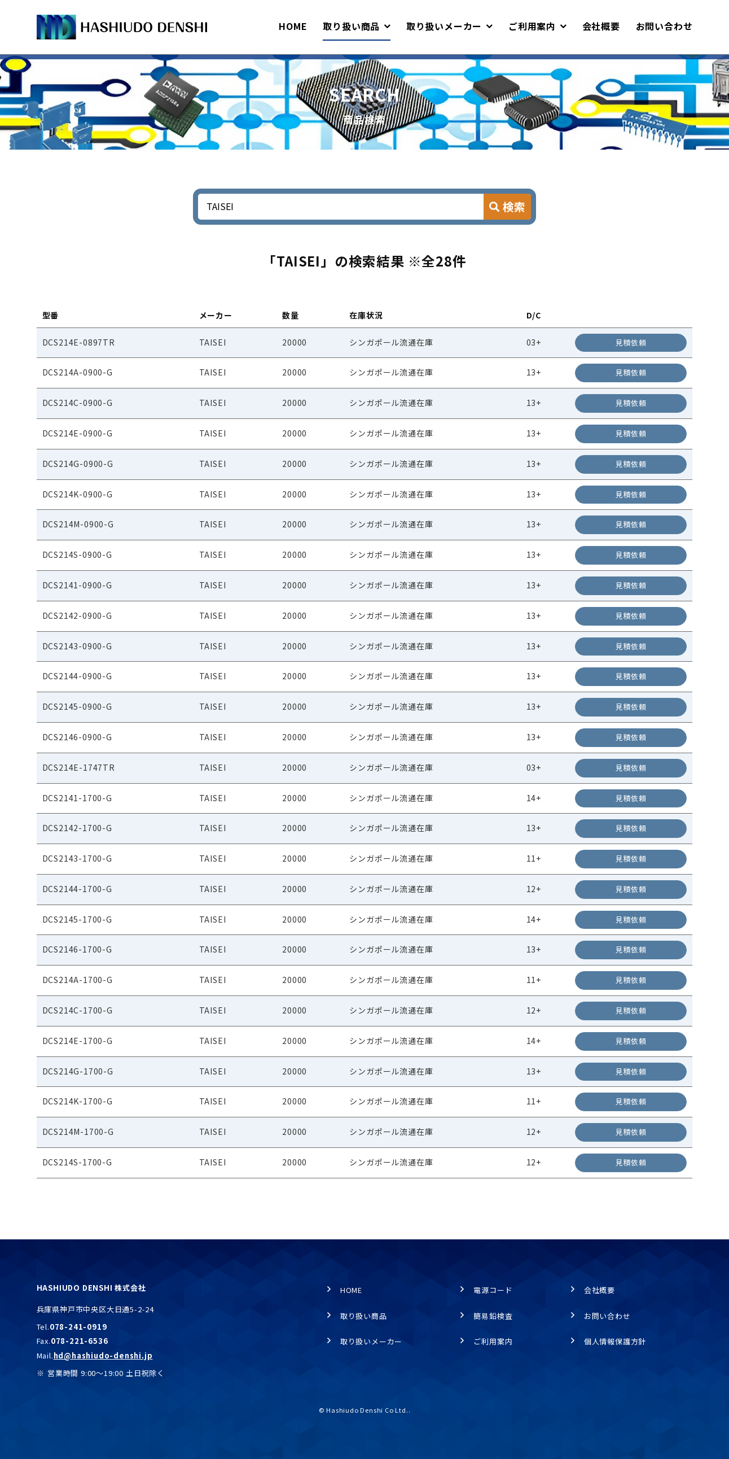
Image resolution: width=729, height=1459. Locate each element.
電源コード (492, 1290)
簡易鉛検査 (492, 1316)
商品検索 (154, 66)
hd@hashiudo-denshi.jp (103, 1356)
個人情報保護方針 (615, 1341)
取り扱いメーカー (371, 1341)
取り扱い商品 (99, 66)
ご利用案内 (492, 1341)
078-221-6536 (79, 1341)
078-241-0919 (78, 1326)
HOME (47, 66)
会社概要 (599, 1290)
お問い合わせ (607, 1316)
